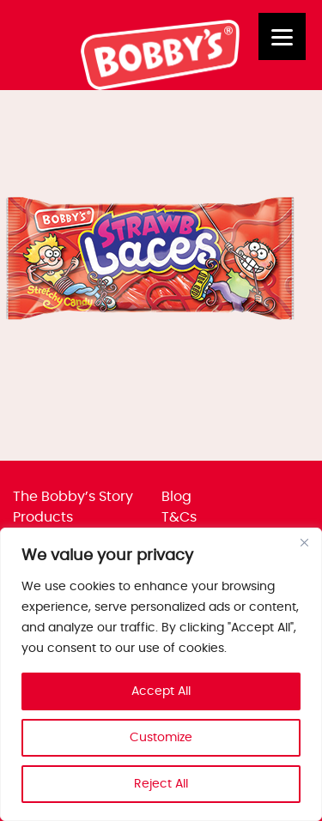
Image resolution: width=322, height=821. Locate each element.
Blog (176, 497)
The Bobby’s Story (73, 497)
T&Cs (179, 517)
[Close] (304, 542)
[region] (161, 674)
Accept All (161, 691)
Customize (161, 738)
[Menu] (282, 36)
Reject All (161, 784)
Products (43, 517)
